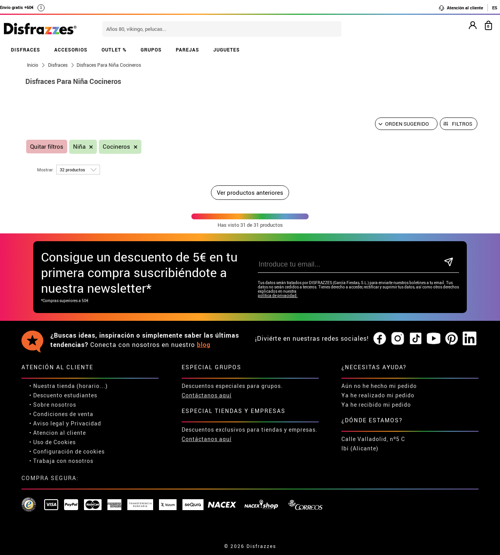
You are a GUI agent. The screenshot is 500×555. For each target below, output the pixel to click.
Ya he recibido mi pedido (376, 404)
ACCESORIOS (71, 49)
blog (204, 344)
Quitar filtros (46, 146)
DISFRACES (25, 49)
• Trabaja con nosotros (61, 460)
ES (494, 8)
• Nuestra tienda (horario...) (68, 386)
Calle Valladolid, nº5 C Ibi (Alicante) (373, 443)
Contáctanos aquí (207, 395)
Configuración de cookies (69, 451)
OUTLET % (114, 49)
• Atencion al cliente (57, 432)
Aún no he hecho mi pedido (379, 386)
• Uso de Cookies (52, 442)
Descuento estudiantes (65, 395)
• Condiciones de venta (61, 414)
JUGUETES (226, 49)
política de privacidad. (278, 296)
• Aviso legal (46, 423)
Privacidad (86, 423)
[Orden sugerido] (406, 123)
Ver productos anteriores (250, 192)
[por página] (78, 169)
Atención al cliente (460, 8)
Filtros (462, 123)
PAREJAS (187, 49)
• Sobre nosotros (52, 404)
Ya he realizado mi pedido (377, 395)
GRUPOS (151, 49)
